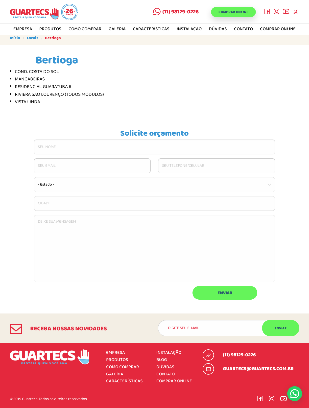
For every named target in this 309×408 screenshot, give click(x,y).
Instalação (189, 29)
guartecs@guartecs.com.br (258, 369)
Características (151, 29)
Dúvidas (218, 29)
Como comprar (85, 29)
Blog (161, 359)
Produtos (50, 29)
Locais (32, 38)
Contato (243, 29)
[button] (294, 393)
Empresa (22, 29)
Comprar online (230, 12)
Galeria (117, 29)
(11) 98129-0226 (174, 11)
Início (15, 38)
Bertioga (53, 38)
